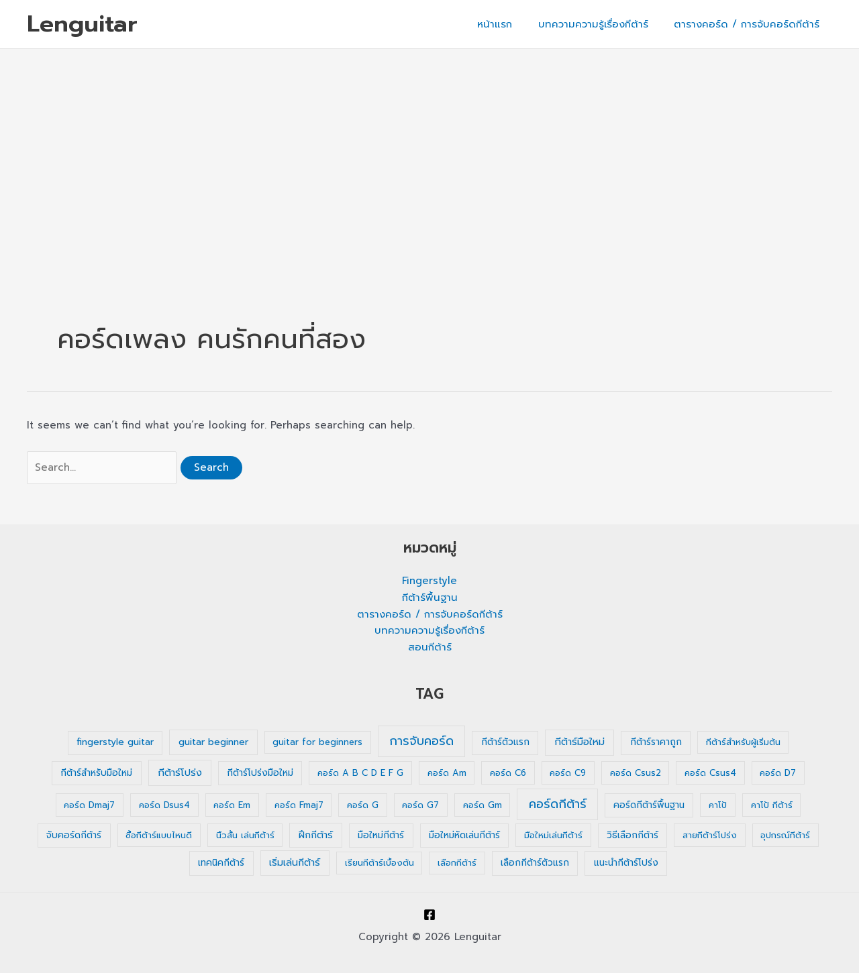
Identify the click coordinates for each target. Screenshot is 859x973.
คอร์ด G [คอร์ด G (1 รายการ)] (362, 805)
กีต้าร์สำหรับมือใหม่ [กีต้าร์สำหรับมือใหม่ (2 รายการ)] (96, 773)
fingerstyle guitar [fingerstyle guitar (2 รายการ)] (115, 742)
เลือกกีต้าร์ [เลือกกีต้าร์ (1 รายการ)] (457, 862)
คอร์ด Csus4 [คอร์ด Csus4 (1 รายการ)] (710, 772)
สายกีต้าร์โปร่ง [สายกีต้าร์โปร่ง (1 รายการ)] (710, 835)
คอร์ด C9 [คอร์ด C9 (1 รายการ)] (568, 772)
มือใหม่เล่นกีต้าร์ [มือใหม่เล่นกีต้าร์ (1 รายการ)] (553, 835)
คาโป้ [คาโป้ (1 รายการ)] (718, 805)
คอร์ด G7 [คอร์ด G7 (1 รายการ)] (420, 805)
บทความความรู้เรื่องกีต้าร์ (601, 24)
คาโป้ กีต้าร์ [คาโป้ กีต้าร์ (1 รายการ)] (772, 805)
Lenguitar (82, 24)
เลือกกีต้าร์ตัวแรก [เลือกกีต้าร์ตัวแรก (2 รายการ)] (535, 863)
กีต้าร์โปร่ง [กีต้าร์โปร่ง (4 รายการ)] (180, 772)
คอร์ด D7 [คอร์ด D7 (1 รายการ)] (778, 772)
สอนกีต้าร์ (430, 647)
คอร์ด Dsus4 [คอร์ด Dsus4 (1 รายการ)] (164, 805)
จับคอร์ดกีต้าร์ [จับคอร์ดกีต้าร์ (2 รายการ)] (73, 835)
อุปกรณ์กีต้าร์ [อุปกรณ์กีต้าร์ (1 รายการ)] (785, 835)
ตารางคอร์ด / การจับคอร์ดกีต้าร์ (749, 24)
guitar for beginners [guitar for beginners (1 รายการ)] (317, 742)
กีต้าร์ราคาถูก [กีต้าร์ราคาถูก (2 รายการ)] (656, 742)
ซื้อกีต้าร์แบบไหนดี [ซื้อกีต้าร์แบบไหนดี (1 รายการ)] (158, 835)
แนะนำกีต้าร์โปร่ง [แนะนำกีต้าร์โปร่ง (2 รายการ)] (626, 863)
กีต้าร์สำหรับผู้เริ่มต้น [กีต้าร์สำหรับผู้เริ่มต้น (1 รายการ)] (743, 742)
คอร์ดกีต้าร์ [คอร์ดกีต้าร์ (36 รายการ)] (558, 804)
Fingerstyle (429, 580)
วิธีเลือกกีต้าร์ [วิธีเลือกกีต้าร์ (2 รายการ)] (632, 835)
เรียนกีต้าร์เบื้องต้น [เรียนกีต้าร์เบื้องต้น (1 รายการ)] (379, 862)
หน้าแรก (508, 24)
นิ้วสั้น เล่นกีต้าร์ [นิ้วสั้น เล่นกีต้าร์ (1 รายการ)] (245, 835)
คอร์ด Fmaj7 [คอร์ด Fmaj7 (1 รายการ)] (298, 805)
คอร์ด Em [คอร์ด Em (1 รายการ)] (231, 805)
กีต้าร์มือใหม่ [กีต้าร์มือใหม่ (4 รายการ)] (579, 741)
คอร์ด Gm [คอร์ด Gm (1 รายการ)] (482, 805)
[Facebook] (429, 915)
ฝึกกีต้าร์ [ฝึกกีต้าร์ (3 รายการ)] (316, 835)
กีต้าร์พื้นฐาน (430, 597)
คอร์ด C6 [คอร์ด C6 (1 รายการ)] (508, 772)
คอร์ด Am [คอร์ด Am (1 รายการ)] (446, 772)
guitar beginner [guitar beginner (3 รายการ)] (213, 742)
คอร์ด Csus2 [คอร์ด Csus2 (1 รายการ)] (635, 772)
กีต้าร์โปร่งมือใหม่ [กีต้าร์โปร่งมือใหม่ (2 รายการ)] (260, 773)
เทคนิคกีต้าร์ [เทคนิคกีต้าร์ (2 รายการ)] (221, 863)
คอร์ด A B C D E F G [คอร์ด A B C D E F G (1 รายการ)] (360, 772)
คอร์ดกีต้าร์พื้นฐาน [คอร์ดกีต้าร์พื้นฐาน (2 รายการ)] (649, 805)
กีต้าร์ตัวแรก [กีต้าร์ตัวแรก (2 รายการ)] (505, 742)
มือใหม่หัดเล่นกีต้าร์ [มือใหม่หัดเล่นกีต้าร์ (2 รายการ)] (464, 835)
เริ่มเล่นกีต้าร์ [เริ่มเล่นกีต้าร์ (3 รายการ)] (294, 863)
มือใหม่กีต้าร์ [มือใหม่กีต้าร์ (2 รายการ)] (381, 835)
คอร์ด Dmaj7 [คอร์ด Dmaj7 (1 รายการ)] (89, 805)
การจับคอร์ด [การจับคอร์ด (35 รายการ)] (421, 741)
